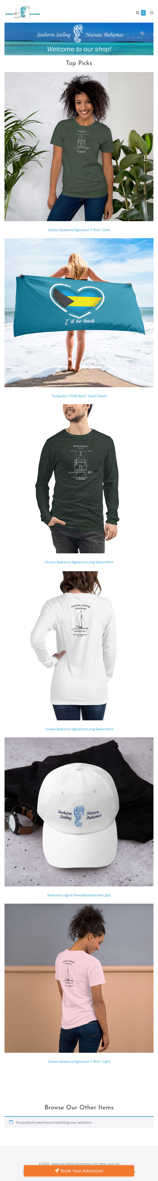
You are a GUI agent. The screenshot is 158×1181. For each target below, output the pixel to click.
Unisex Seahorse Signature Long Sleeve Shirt (79, 562)
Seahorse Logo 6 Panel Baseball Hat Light (79, 895)
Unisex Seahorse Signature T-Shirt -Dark (79, 229)
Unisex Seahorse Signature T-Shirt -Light (79, 1061)
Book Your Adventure (82, 1170)
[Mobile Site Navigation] (151, 12)
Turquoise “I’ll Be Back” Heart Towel (79, 396)
